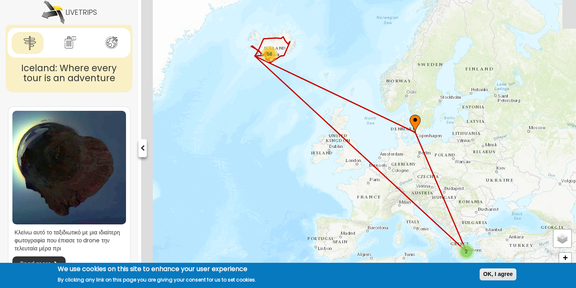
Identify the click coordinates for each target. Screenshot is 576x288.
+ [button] (565, 259)
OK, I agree (498, 274)
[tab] (27, 43)
